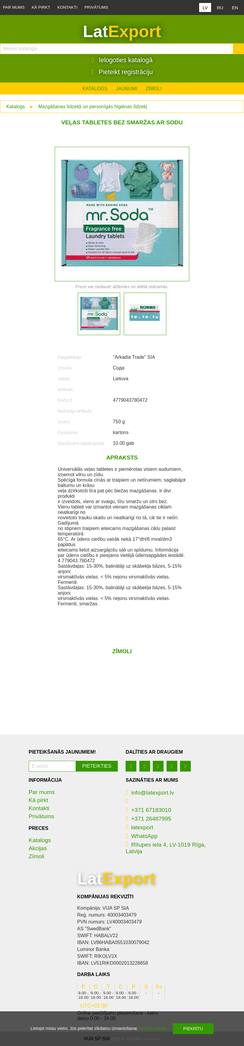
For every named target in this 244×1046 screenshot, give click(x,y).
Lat (122, 31)
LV (205, 7)
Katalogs (94, 88)
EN (235, 7)
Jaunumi (126, 88)
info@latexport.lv (150, 793)
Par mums (14, 7)
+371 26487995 (148, 819)
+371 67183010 (148, 810)
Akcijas (38, 848)
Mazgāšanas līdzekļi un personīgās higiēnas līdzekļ (92, 106)
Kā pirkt (41, 7)
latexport (139, 827)
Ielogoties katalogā (122, 60)
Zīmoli (153, 88)
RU (220, 7)
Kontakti (67, 7)
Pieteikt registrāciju (122, 72)
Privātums (96, 7)
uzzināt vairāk (152, 1028)
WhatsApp (142, 836)
